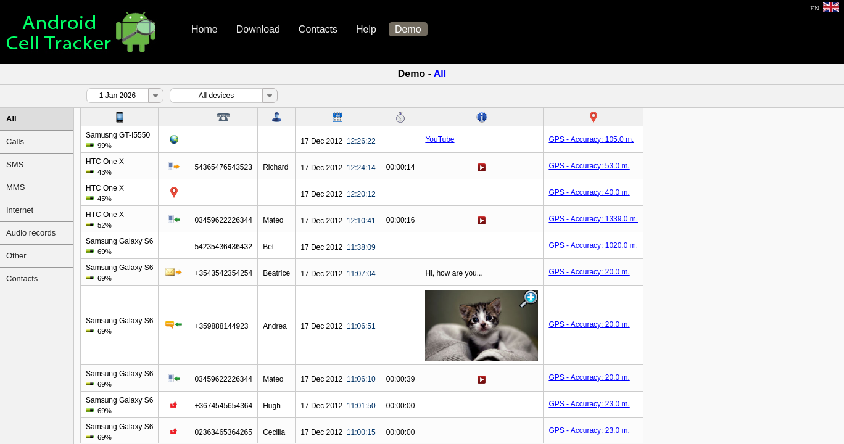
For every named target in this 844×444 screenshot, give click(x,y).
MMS (15, 187)
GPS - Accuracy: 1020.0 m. (593, 245)
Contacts (318, 29)
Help (366, 29)
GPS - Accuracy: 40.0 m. (588, 192)
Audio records (31, 232)
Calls (15, 141)
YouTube (439, 139)
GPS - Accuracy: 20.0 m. (588, 272)
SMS (14, 164)
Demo (408, 29)
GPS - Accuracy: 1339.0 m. (593, 219)
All (11, 118)
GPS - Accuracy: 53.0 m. (588, 166)
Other (16, 255)
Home (204, 29)
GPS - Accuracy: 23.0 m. (588, 404)
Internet (19, 210)
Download (258, 29)
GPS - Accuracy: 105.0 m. (591, 139)
